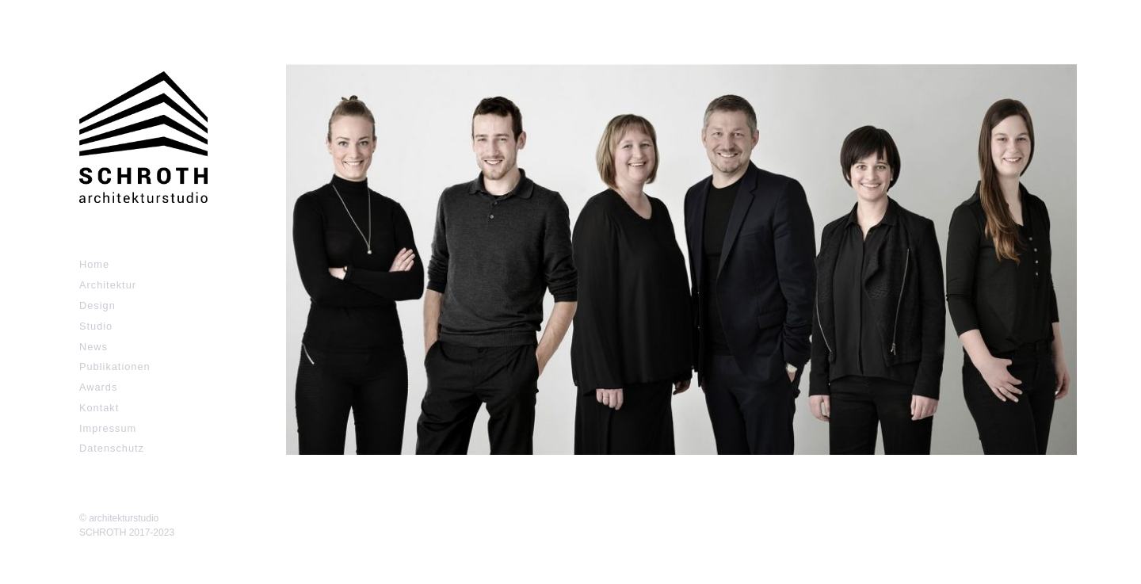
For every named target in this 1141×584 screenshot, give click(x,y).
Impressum (107, 428)
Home (94, 264)
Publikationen (115, 366)
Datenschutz (111, 448)
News (93, 347)
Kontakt (99, 408)
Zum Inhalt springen (63, 8)
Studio (96, 326)
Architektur (107, 285)
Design (97, 305)
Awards (98, 387)
